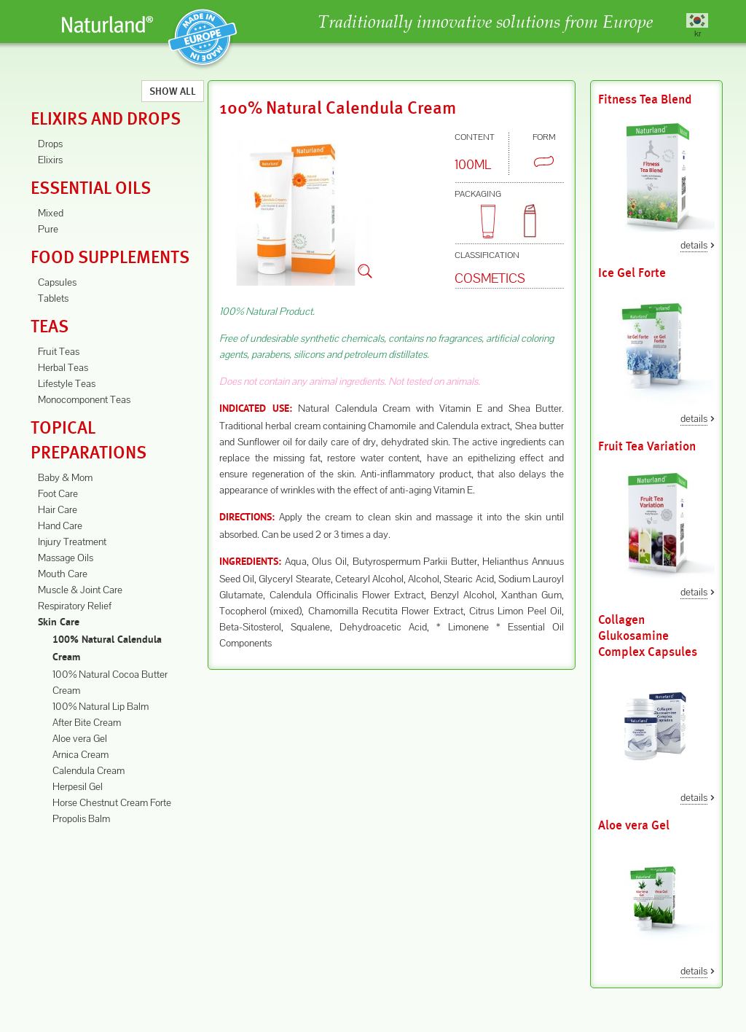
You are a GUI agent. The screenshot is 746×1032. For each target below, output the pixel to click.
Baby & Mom (65, 477)
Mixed (50, 212)
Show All (172, 91)
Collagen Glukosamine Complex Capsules (647, 636)
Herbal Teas (63, 367)
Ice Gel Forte (632, 273)
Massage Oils (65, 557)
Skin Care (58, 623)
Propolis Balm (81, 818)
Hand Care (60, 525)
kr (697, 33)
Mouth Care (62, 573)
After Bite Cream (86, 722)
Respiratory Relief (74, 605)
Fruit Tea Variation (647, 446)
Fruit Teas (58, 351)
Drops (50, 143)
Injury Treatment (72, 541)
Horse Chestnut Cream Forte (111, 802)
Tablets (53, 298)
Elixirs (50, 159)
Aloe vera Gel (79, 738)
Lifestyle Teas (66, 383)
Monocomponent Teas (84, 399)
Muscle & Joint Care (80, 589)
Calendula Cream (88, 770)
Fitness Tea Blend (645, 99)
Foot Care (58, 493)
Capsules (57, 282)
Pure (48, 228)
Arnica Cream (80, 754)
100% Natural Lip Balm (100, 706)
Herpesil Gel (77, 786)
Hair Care (57, 509)
